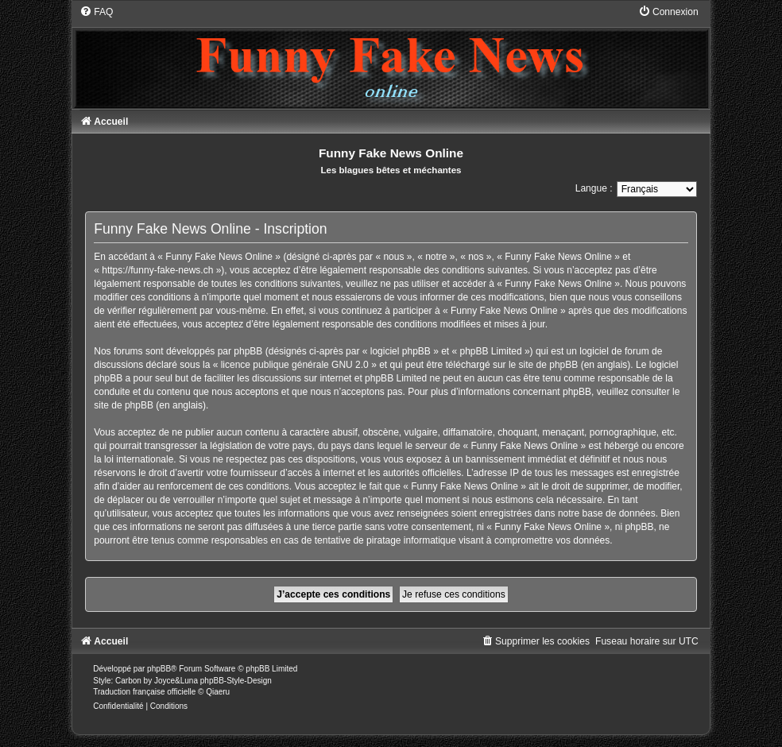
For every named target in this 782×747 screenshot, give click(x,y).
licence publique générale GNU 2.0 (295, 364)
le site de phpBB (543, 364)
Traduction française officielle (144, 691)
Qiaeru (218, 691)
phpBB (159, 668)
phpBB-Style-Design (236, 680)
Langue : (594, 188)
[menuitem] (96, 11)
